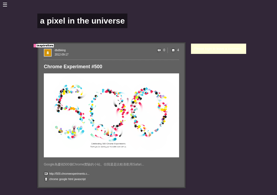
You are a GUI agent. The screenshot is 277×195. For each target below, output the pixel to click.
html (70, 179)
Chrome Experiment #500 (73, 66)
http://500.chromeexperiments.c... (69, 173)
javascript (79, 179)
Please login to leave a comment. (218, 49)
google (63, 179)
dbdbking (60, 50)
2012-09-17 (61, 54)
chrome (53, 179)
